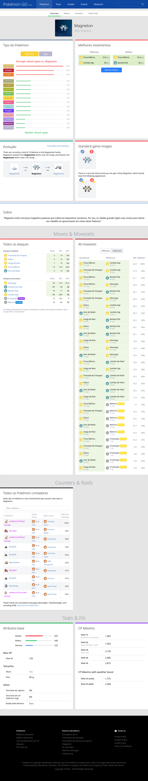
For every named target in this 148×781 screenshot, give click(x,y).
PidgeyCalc (67, 744)
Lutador (8, 70)
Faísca (10, 259)
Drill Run (49, 578)
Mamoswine (12, 562)
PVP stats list (21, 747)
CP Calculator (68, 747)
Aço (8, 127)
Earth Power (50, 586)
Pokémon (44, 5)
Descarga (12, 283)
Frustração (16, 298)
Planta (8, 93)
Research (98, 4)
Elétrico (8, 98)
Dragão (8, 110)
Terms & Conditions (123, 746)
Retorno (15, 302)
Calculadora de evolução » (58, 146)
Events (84, 4)
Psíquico (8, 102)
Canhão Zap (88, 62)
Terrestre (9, 66)
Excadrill (10, 546)
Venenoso (8, 123)
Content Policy (121, 740)
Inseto (8, 89)
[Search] (131, 4)
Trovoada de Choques (17, 255)
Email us (122, 730)
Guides (70, 4)
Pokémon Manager (70, 750)
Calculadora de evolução (72, 737)
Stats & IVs (93, 13)
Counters (79, 13)
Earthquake (50, 539)
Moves (67, 13)
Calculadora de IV (69, 734)
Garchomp (11, 586)
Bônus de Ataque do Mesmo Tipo (54, 309)
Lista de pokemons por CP (27, 741)
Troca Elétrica (89, 57)
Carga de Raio (14, 263)
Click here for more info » (28, 605)
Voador (8, 119)
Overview (54, 13)
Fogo (8, 74)
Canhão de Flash (15, 287)
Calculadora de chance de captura (77, 741)
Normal (8, 81)
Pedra (8, 85)
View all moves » (111, 70)
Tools (58, 5)
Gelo (9, 106)
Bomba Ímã (123, 62)
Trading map (67, 753)
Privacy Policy (120, 736)
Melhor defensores (24, 737)
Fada (8, 115)
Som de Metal (14, 271)
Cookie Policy (120, 743)
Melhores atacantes (25, 734)
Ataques (20, 744)
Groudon (10, 531)
